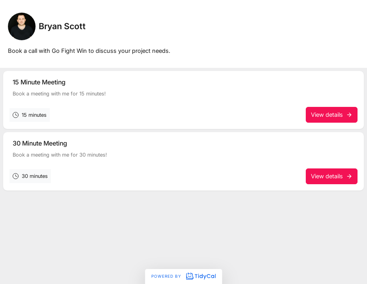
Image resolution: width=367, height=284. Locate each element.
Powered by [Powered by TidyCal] (183, 276)
